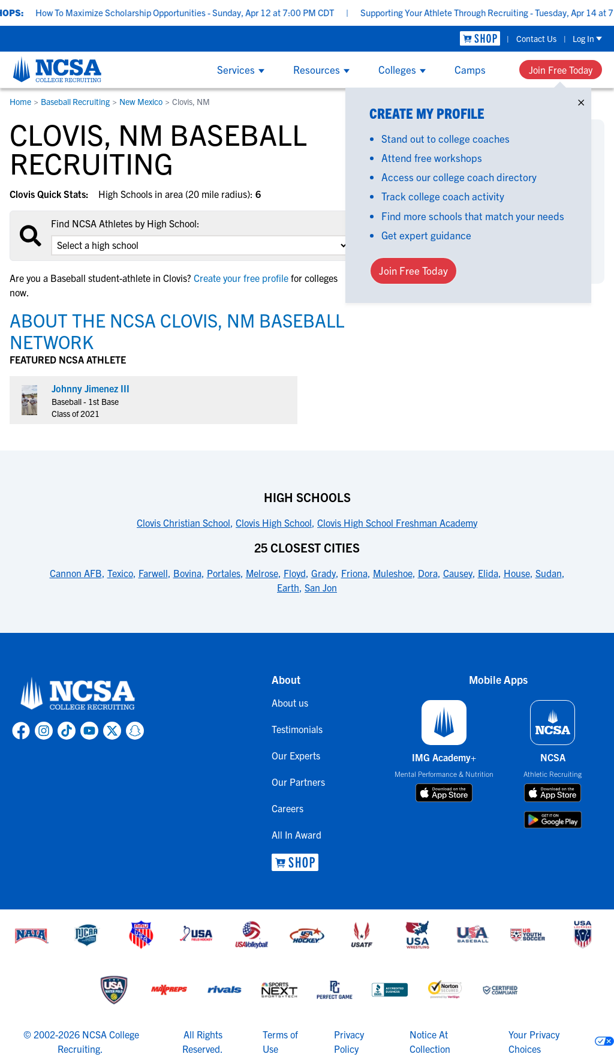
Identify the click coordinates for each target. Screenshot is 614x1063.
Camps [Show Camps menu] (470, 69)
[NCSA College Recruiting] (57, 69)
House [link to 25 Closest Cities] (517, 573)
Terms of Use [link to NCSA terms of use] (280, 1041)
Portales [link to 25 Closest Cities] (223, 573)
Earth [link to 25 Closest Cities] (288, 587)
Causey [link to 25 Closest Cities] (457, 573)
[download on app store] (444, 793)
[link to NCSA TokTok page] (67, 731)
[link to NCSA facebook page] (21, 731)
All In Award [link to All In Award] (296, 834)
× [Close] (581, 100)
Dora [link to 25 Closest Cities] (428, 573)
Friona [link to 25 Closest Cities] (354, 573)
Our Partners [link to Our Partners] (298, 782)
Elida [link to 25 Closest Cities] (488, 573)
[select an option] (200, 245)
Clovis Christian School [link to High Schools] (183, 523)
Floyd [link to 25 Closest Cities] (295, 573)
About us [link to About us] (290, 702)
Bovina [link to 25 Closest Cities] (187, 573)
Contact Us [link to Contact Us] (536, 38)
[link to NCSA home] (78, 694)
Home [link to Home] (20, 101)
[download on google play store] (553, 820)
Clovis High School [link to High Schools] (274, 523)
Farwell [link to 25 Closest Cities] (153, 573)
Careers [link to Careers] (287, 808)
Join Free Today (560, 70)
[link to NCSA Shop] (480, 38)
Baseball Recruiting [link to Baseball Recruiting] (75, 101)
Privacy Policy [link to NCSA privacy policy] (349, 1041)
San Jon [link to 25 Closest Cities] (321, 587)
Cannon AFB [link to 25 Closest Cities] (76, 573)
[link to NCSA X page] (112, 731)
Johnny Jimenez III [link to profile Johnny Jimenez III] (91, 388)
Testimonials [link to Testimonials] (297, 729)
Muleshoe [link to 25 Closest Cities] (393, 573)
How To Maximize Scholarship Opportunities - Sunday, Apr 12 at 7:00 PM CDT (207, 12)
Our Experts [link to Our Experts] (296, 755)
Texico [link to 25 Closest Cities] (120, 573)
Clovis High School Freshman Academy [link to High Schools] (397, 523)
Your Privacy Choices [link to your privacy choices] (533, 1041)
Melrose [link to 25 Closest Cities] (262, 573)
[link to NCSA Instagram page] (44, 731)
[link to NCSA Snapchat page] (135, 731)
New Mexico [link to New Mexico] (140, 101)
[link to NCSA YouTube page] (89, 731)
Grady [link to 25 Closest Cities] (323, 573)
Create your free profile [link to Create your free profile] (241, 278)
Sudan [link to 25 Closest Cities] (548, 573)
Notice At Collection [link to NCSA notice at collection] (430, 1041)
